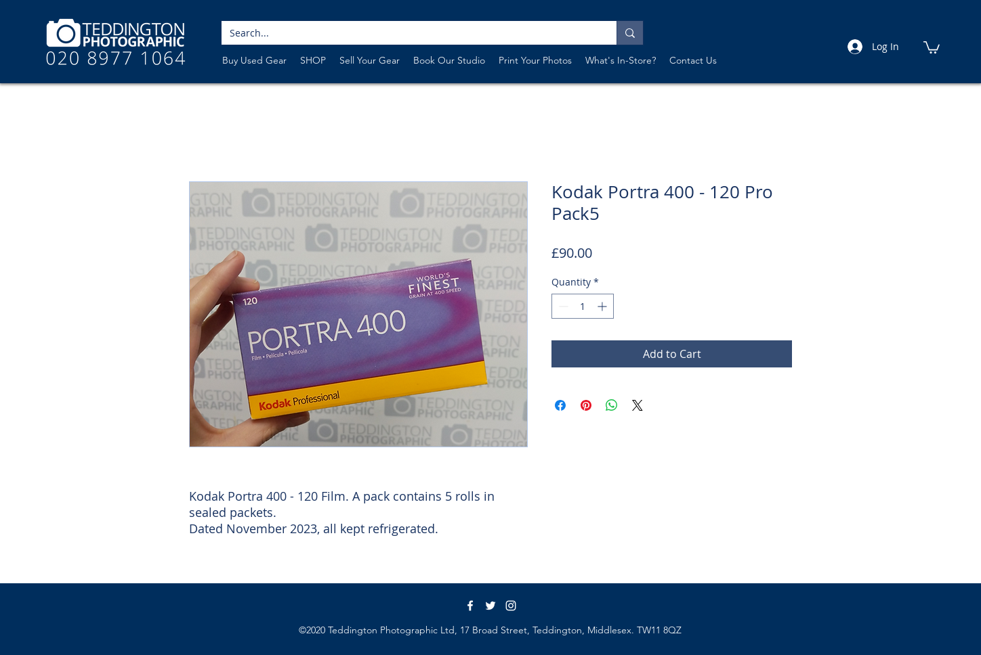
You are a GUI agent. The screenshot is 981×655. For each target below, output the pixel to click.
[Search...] (409, 33)
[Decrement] (562, 306)
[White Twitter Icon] (490, 605)
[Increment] (603, 306)
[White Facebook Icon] (470, 605)
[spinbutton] (582, 306)
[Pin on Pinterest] (586, 405)
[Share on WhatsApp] (612, 405)
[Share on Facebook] (560, 405)
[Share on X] (637, 405)
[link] (931, 46)
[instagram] (511, 605)
